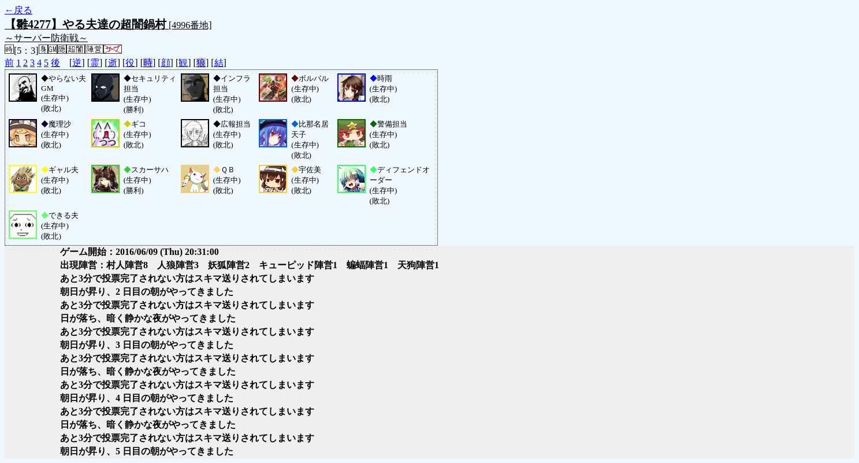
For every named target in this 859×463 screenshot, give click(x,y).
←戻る (18, 10)
